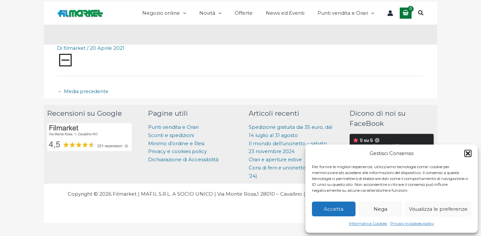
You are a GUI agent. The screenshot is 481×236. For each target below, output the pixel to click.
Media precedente (84, 98)
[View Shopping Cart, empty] (406, 16)
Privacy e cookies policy (412, 223)
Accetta (333, 209)
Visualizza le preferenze (438, 209)
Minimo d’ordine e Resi (176, 150)
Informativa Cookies (368, 223)
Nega (380, 209)
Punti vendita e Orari (173, 133)
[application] (212, 16)
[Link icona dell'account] (390, 16)
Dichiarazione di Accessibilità (184, 166)
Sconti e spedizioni (171, 142)
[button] (468, 153)
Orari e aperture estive (276, 166)
